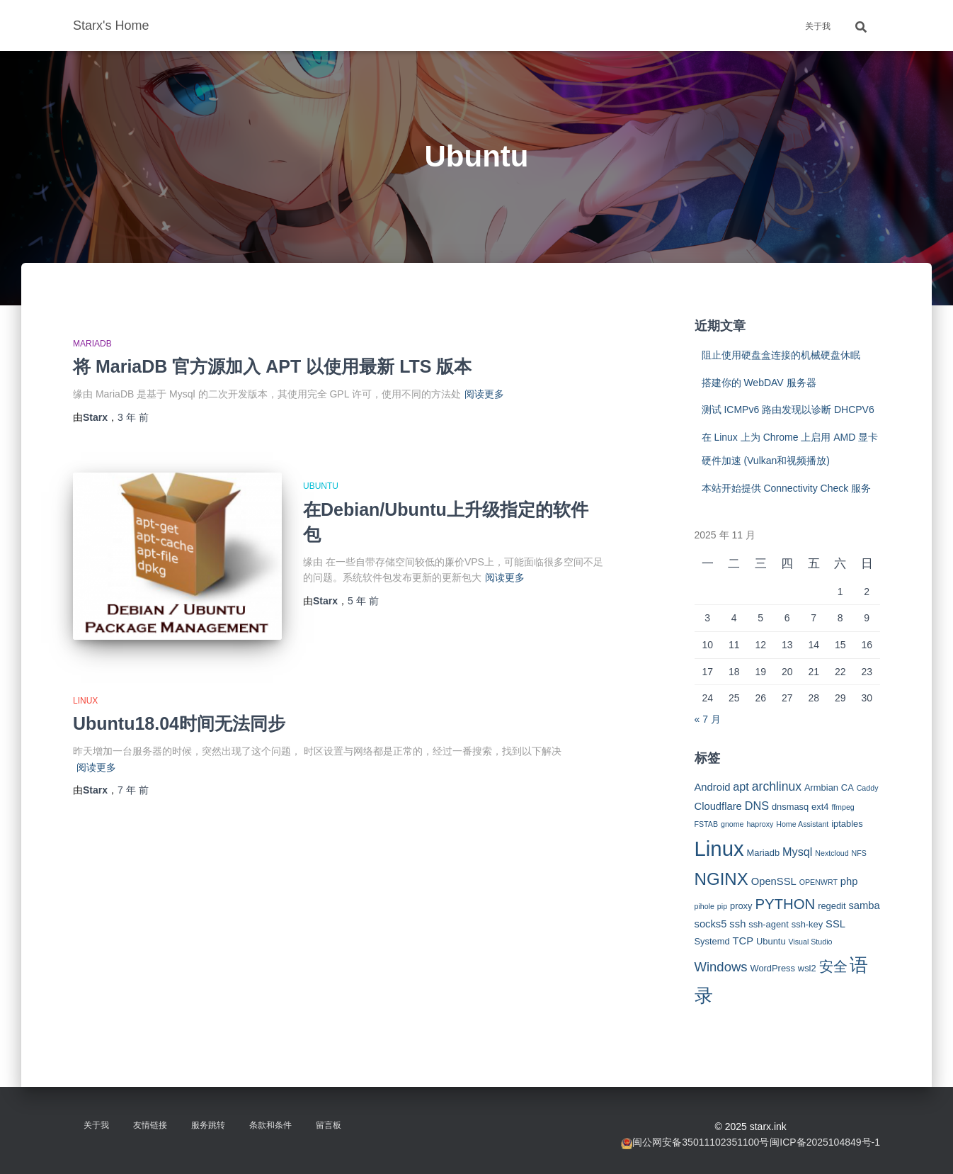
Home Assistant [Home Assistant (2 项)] (802, 824)
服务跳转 (208, 1125)
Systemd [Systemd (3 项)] (712, 941)
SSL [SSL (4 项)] (835, 924)
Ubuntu (320, 486)
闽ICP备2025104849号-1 (825, 1142)
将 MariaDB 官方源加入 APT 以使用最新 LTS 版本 (272, 366)
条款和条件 (270, 1125)
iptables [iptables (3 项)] (846, 823)
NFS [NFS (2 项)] (859, 853)
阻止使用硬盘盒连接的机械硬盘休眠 (781, 355)
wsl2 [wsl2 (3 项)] (807, 968)
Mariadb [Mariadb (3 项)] (763, 852)
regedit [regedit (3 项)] (831, 906)
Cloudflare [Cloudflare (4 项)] (718, 806)
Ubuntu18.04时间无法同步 (179, 723)
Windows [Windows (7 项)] (721, 966)
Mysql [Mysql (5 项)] (797, 851)
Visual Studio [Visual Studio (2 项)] (810, 941)
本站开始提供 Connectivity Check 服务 (787, 488)
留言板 (328, 1125)
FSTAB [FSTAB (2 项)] (707, 824)
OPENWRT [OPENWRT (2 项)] (818, 882)
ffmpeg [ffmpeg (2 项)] (842, 807)
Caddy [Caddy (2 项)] (868, 788)
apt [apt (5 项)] (741, 786)
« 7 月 (708, 719)
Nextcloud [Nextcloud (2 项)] (831, 853)
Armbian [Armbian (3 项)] (821, 787)
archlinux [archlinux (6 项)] (776, 786)
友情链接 (150, 1125)
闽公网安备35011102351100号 (700, 1142)
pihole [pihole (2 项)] (704, 906)
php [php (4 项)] (849, 881)
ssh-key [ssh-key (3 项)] (807, 924)
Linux (85, 701)
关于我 (818, 26)
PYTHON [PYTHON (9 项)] (785, 904)
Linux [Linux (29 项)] (719, 848)
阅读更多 (484, 394)
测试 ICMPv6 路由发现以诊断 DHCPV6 (788, 409)
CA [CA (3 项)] (847, 787)
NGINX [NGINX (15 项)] (721, 878)
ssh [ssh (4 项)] (737, 924)
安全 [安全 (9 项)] (833, 966)
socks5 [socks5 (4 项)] (711, 924)
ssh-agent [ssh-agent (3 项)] (768, 924)
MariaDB (92, 344)
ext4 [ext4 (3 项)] (819, 806)
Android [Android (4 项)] (713, 787)
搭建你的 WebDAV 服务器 (759, 382)
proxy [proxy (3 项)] (741, 906)
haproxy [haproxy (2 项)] (759, 824)
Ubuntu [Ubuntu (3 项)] (771, 941)
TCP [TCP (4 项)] (743, 941)
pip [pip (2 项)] (722, 906)
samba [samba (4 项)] (863, 905)
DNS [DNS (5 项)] (757, 805)
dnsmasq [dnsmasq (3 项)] (790, 806)
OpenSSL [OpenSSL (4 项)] (774, 881)
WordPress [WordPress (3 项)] (772, 968)
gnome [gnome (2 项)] (732, 824)
